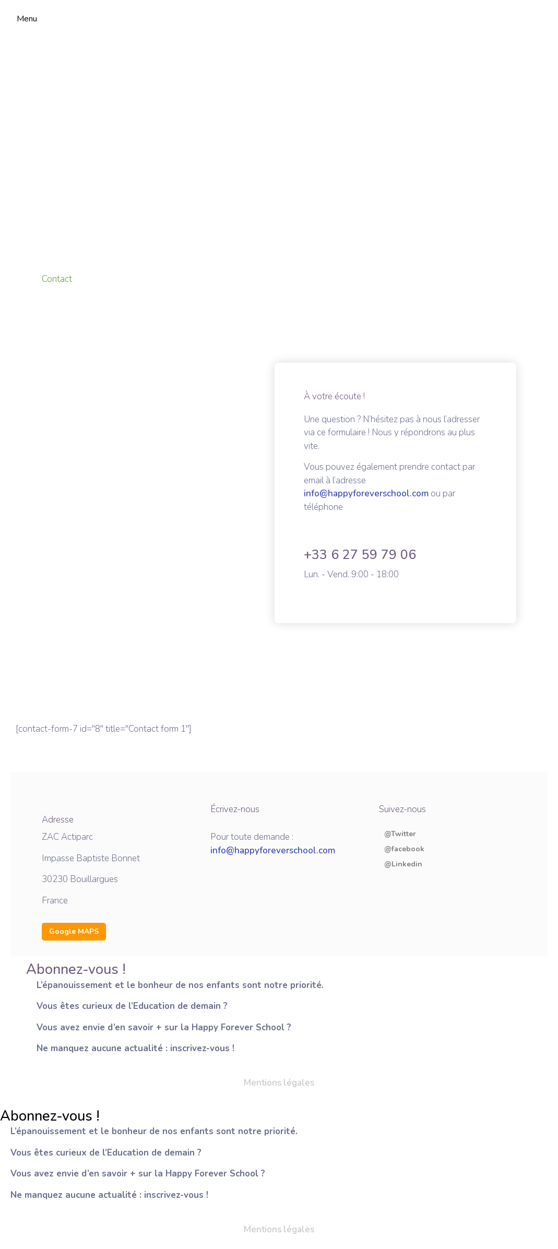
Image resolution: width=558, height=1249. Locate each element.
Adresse (58, 820)
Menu (27, 19)
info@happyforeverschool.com (366, 493)
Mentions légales (279, 1083)
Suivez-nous (402, 809)
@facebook (404, 849)
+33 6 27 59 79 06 (360, 555)
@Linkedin (403, 864)
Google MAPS (74, 931)
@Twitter (400, 834)
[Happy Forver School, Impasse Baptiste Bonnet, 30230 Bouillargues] (279, 148)
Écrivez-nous (234, 809)
